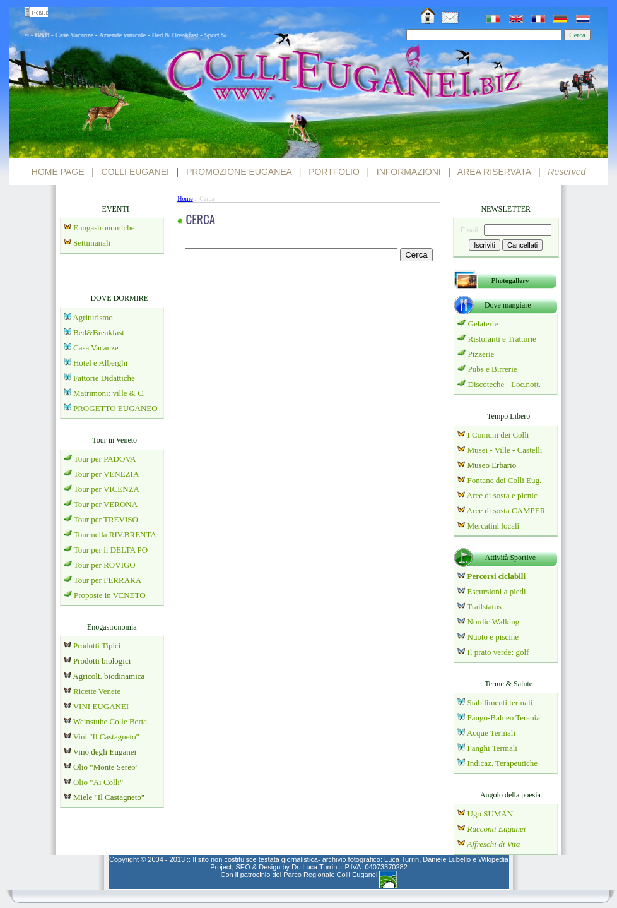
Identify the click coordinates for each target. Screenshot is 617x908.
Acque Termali (491, 733)
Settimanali (91, 243)
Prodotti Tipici (97, 645)
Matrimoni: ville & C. (109, 393)
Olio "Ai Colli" (98, 782)
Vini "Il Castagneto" (106, 736)
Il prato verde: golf (498, 652)
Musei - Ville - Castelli (505, 450)
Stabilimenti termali (500, 702)
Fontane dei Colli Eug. (504, 480)
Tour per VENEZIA (106, 474)
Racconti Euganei (496, 828)
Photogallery (510, 280)
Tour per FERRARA (107, 580)
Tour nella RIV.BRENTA (115, 534)
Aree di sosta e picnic (502, 495)
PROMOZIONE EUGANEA (238, 172)
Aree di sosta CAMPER (506, 510)
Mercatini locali (493, 525)
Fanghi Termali (492, 748)
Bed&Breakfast (98, 332)
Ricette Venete (96, 691)
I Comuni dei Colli (498, 434)
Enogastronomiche (103, 227)
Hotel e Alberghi (100, 362)
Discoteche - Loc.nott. (504, 384)
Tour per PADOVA (105, 458)
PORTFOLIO (334, 172)
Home (184, 198)
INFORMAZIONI (409, 172)
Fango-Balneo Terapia (503, 717)
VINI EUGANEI (101, 706)
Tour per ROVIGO (105, 565)
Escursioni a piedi (496, 591)
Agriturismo (93, 317)
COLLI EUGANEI (135, 172)
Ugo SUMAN (490, 813)
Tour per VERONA (106, 504)
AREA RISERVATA (494, 172)
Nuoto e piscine (493, 637)
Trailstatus (484, 606)
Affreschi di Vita (493, 844)
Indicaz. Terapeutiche (502, 763)
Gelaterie (483, 323)
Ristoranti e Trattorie (502, 338)
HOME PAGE (58, 172)
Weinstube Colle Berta (110, 721)
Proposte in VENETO (110, 595)
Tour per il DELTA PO (111, 549)
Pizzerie (481, 354)
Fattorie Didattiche (104, 378)
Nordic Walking (493, 621)
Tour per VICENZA (106, 489)
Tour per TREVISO (106, 519)
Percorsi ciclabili (495, 576)
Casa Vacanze (96, 347)
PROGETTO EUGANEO (115, 408)
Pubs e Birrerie (492, 369)
